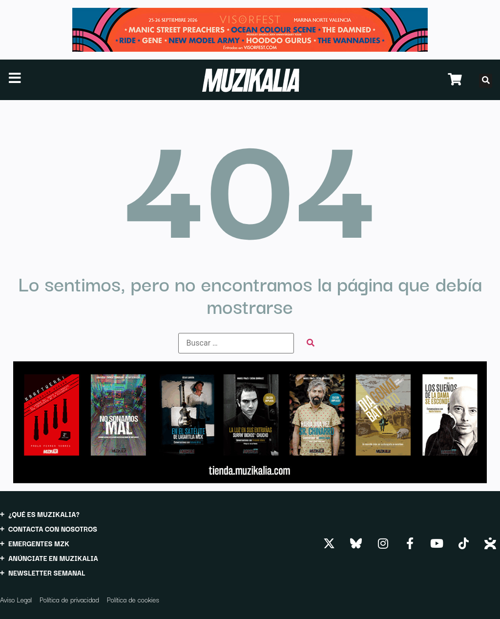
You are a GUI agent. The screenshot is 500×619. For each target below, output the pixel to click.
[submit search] (310, 343)
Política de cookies (133, 599)
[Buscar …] (236, 343)
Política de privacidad (69, 599)
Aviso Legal (16, 599)
